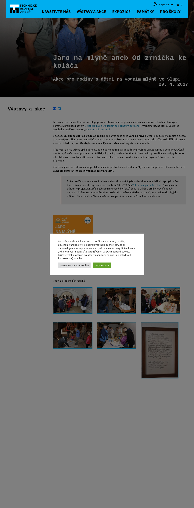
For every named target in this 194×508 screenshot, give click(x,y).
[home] (24, 8)
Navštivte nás (56, 11)
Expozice (121, 11)
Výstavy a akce (91, 11)
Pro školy (170, 11)
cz (178, 4)
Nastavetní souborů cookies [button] (74, 265)
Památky (145, 11)
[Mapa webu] (163, 4)
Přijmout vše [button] (102, 265)
